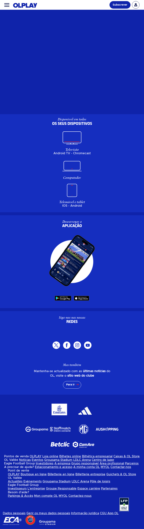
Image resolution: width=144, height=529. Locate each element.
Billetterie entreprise (90, 474)
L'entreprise (36, 488)
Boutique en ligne (34, 474)
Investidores (44, 463)
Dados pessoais (14, 513)
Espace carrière (88, 488)
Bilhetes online (70, 456)
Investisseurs (17, 488)
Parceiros (132, 463)
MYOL (105, 467)
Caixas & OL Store (126, 456)
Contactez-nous (80, 495)
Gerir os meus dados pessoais (48, 513)
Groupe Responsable (61, 488)
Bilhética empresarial (97, 456)
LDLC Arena (82, 459)
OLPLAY (35, 456)
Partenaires (109, 488)
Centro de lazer (103, 459)
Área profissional (112, 463)
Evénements (32, 481)
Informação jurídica (85, 513)
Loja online (50, 456)
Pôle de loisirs (100, 481)
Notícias (25, 459)
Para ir (70, 384)
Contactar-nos (120, 467)
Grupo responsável (85, 463)
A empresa (62, 463)
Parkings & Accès (20, 495)
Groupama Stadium (58, 459)
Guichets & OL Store (121, 474)
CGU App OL (109, 513)
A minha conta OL (86, 467)
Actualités (15, 481)
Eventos (37, 459)
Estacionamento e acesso (53, 467)
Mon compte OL (46, 495)
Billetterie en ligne (61, 474)
